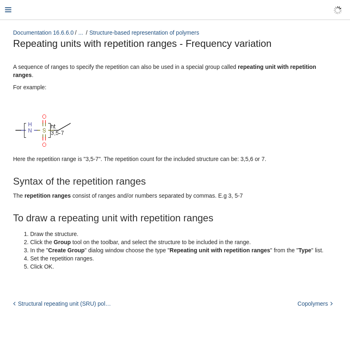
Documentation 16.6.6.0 (43, 32)
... (80, 32)
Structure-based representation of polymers (144, 32)
